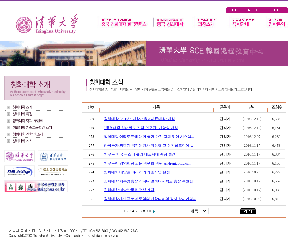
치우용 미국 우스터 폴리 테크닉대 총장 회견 (140, 154)
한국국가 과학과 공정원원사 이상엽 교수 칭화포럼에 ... (148, 145)
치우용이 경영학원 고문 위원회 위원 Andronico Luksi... (147, 163)
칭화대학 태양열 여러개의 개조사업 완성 (137, 172)
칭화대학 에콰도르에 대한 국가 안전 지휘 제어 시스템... (149, 136)
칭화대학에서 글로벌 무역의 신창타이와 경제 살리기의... (150, 199)
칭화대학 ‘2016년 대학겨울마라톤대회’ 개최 (139, 119)
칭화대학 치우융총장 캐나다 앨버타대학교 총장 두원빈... (150, 181)
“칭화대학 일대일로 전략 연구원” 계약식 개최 (141, 128)
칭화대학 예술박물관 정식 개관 (129, 190)
